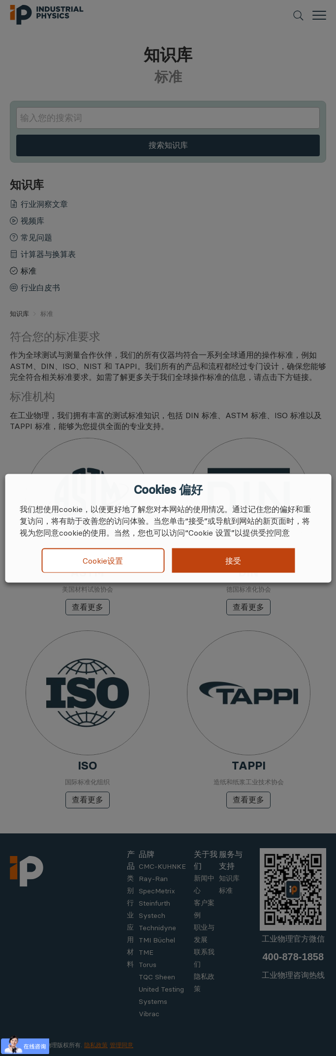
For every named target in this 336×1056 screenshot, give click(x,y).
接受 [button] (233, 560)
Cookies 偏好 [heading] (168, 489)
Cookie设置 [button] (103, 561)
